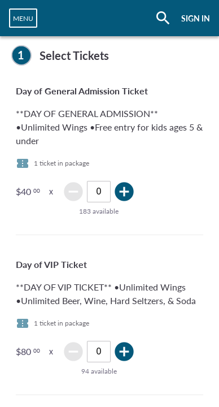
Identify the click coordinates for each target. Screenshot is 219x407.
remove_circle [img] (73, 191)
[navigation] (23, 18)
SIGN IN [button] (195, 18)
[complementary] (109, 55)
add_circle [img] (124, 191)
